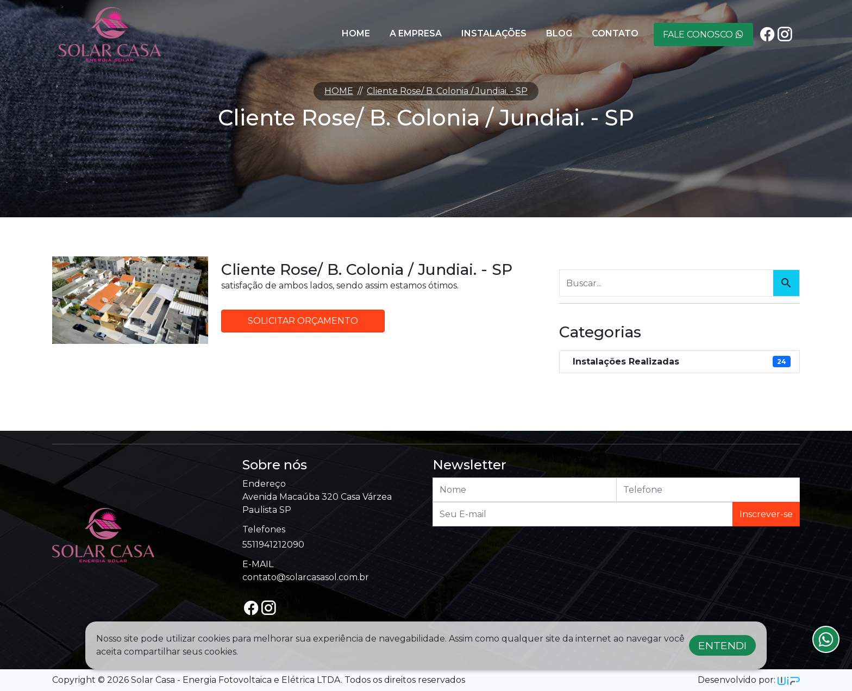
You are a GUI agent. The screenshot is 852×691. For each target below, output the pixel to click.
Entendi (722, 645)
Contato (615, 33)
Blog (559, 33)
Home (356, 33)
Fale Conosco (703, 34)
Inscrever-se (766, 514)
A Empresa (416, 33)
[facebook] (767, 34)
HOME (338, 91)
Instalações (494, 33)
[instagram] (784, 34)
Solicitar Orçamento (303, 321)
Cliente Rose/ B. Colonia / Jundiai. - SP (447, 91)
